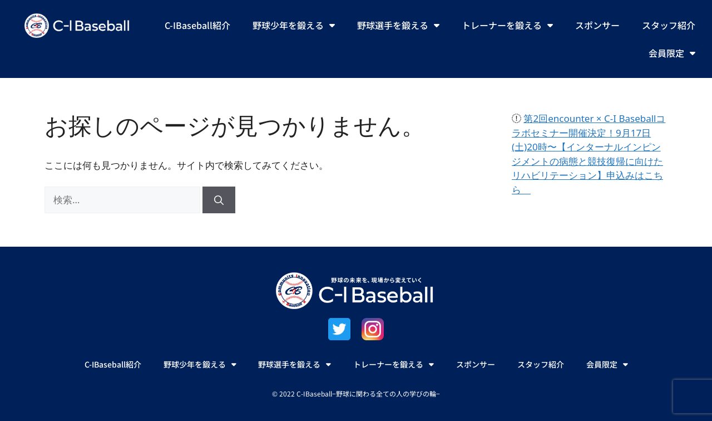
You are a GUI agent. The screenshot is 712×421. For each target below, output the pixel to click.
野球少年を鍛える (294, 25)
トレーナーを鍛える (507, 25)
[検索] (218, 200)
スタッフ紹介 (668, 25)
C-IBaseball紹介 (197, 25)
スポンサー (597, 25)
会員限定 (672, 53)
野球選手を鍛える (398, 25)
